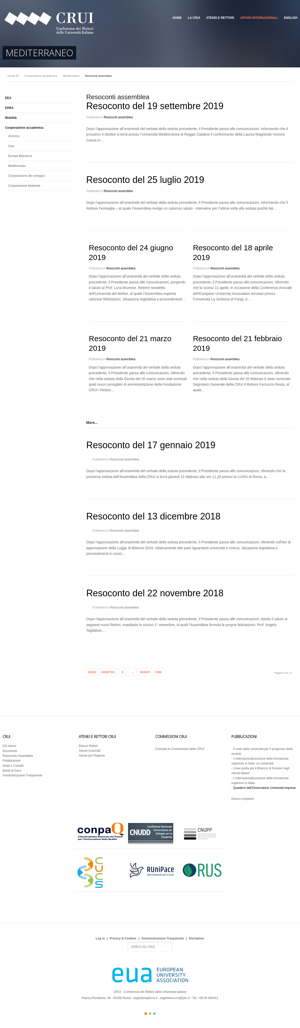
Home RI (13, 75)
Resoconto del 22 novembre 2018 (154, 593)
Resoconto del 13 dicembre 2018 (153, 516)
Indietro (108, 672)
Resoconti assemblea (118, 117)
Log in (100, 938)
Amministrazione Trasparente (22, 775)
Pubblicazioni (12, 760)
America (13, 136)
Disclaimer (196, 938)
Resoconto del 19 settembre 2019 (154, 106)
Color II (150, 1013)
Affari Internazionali (259, 18)
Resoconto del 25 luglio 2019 (145, 180)
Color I (146, 1013)
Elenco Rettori (88, 746)
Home (177, 18)
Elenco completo (242, 799)
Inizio (92, 672)
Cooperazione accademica (40, 75)
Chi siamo (9, 746)
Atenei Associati (89, 750)
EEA (8, 98)
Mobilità (11, 118)
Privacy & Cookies (123, 938)
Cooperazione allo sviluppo (26, 176)
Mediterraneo (71, 75)
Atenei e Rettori (220, 18)
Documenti (10, 751)
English (290, 18)
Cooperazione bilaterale (24, 185)
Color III (154, 1013)
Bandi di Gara (12, 770)
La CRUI (194, 18)
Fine (158, 672)
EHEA (9, 108)
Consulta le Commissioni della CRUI (179, 749)
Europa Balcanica (20, 156)
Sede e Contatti (13, 766)
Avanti (145, 672)
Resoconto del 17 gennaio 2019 (150, 445)
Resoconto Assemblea (18, 756)
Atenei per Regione (92, 755)
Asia (11, 146)
